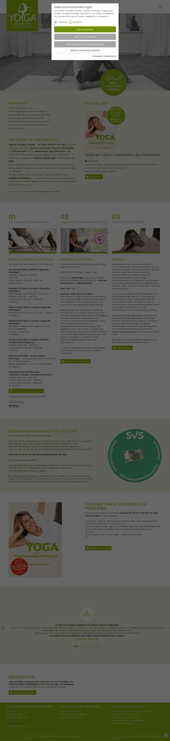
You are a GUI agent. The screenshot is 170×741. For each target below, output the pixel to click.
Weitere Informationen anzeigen (85, 50)
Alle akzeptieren (85, 29)
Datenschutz (110, 56)
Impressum (97, 56)
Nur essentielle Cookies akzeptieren (85, 44)
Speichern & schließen (85, 36)
